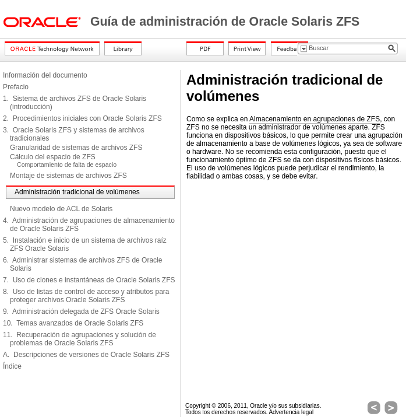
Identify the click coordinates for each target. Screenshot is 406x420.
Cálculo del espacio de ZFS (53, 157)
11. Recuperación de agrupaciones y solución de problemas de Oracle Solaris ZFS (79, 339)
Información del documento (45, 75)
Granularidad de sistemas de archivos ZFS (76, 148)
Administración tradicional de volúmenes (77, 192)
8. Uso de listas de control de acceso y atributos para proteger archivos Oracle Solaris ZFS (86, 296)
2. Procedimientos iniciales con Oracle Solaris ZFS (82, 118)
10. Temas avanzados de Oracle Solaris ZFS (73, 323)
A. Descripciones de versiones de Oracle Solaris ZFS (86, 355)
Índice (12, 366)
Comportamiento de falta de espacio (66, 164)
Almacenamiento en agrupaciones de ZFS (314, 119)
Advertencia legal (291, 412)
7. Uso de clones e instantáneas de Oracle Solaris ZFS (89, 280)
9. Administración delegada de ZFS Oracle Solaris (81, 311)
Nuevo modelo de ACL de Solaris (61, 209)
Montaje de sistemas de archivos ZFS (68, 176)
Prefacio (16, 87)
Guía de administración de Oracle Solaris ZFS (224, 22)
